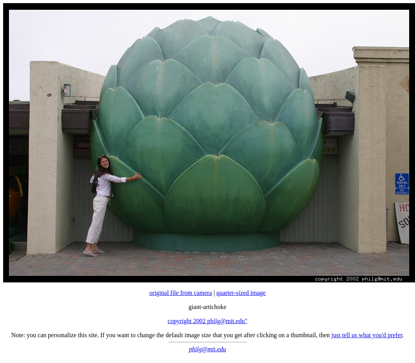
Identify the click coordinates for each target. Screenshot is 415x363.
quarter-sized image (241, 292)
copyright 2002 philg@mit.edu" (207, 321)
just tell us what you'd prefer (366, 335)
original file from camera (180, 292)
